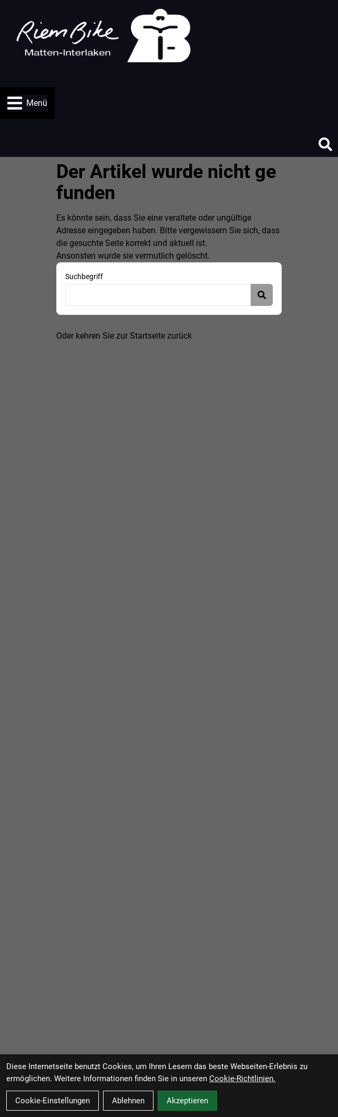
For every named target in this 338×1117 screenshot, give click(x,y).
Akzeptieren (187, 1100)
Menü (27, 103)
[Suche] (325, 144)
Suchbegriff (84, 276)
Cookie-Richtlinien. (242, 1078)
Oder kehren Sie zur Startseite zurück (124, 336)
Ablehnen (128, 1100)
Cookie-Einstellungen (52, 1100)
